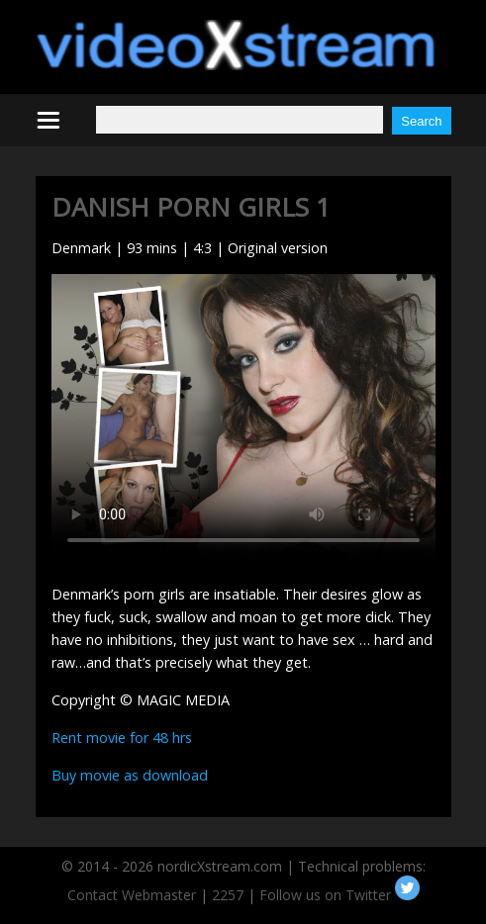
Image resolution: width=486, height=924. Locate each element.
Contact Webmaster (131, 894)
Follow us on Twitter (339, 894)
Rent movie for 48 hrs (121, 737)
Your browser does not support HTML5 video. (243, 418)
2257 (227, 894)
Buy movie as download (129, 775)
